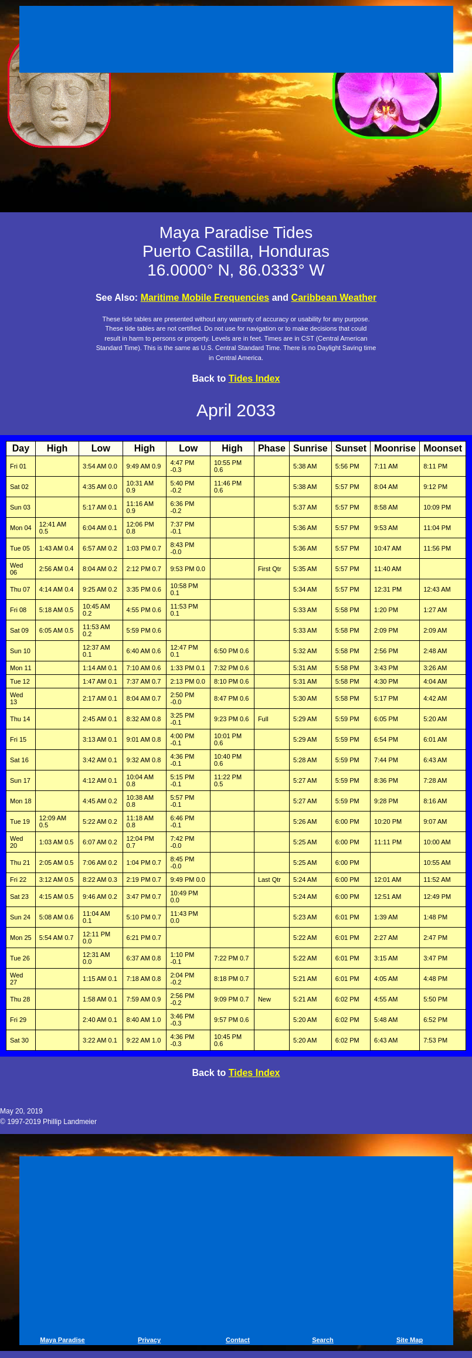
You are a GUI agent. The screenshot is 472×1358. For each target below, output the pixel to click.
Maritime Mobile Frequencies (205, 298)
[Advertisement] (236, 41)
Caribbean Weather (334, 298)
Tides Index (254, 378)
